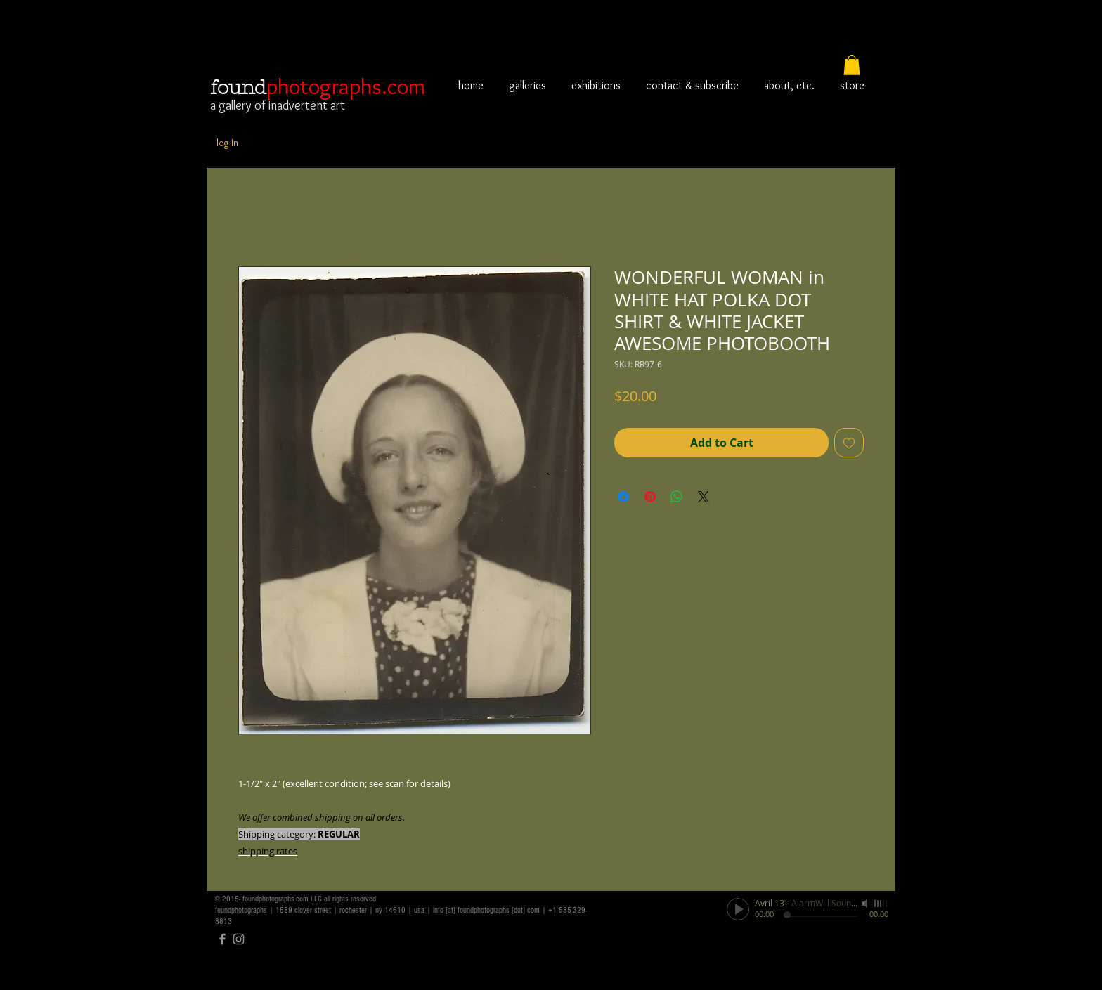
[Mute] (866, 904)
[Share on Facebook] (623, 496)
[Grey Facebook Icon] (222, 939)
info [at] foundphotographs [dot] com (486, 910)
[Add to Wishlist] (849, 442)
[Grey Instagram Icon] (238, 939)
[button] (851, 65)
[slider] (881, 903)
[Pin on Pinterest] (650, 496)
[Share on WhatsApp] (676, 496)
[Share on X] (703, 496)
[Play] (738, 909)
